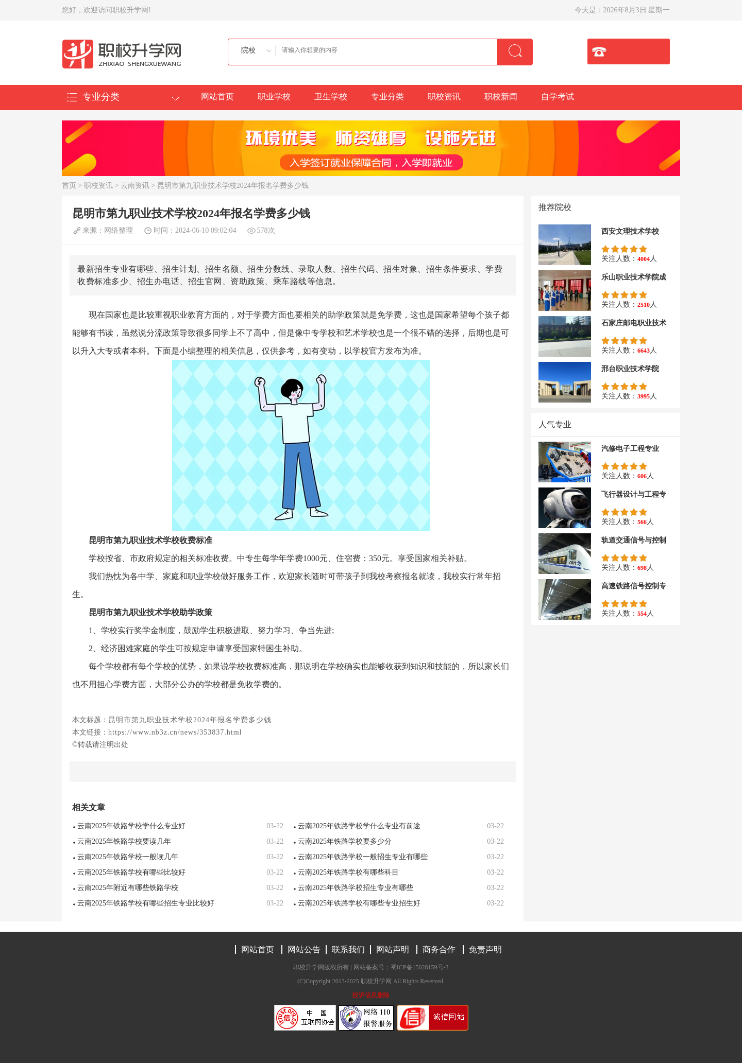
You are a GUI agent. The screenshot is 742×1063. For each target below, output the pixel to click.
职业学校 (274, 96)
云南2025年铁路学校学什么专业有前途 (359, 826)
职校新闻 (500, 96)
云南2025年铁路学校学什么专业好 (131, 826)
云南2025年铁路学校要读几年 (124, 841)
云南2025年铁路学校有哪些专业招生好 (359, 903)
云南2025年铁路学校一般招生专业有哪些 (363, 857)
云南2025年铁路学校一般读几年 (127, 857)
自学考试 (557, 96)
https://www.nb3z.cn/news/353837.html (175, 732)
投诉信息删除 (371, 995)
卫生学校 (330, 96)
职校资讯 (444, 96)
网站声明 (392, 949)
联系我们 (348, 949)
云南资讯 (135, 185)
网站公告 (304, 949)
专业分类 (387, 96)
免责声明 (485, 949)
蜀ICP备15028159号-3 (420, 967)
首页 (69, 185)
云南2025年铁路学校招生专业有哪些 (355, 888)
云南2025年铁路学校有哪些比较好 (131, 872)
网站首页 (217, 96)
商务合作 (439, 949)
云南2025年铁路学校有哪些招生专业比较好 (145, 903)
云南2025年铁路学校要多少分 (345, 841)
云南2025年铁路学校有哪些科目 (348, 872)
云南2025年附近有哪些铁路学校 (127, 888)
